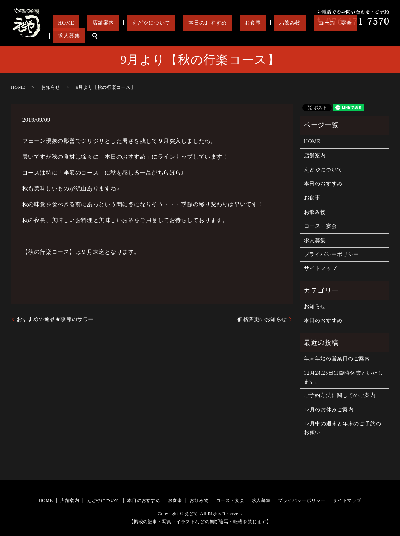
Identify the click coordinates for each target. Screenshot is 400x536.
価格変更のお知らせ (262, 319)
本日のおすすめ (234, 36)
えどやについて (188, 36)
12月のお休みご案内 (329, 409)
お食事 (269, 36)
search (383, 36)
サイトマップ (320, 268)
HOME (123, 36)
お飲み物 (296, 36)
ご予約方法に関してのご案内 (339, 395)
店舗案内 (150, 36)
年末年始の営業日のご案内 (337, 358)
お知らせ (50, 87)
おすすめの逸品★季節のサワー (55, 319)
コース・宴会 (331, 36)
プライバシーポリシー (331, 254)
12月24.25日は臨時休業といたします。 (343, 377)
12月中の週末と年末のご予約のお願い (342, 428)
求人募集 (363, 36)
